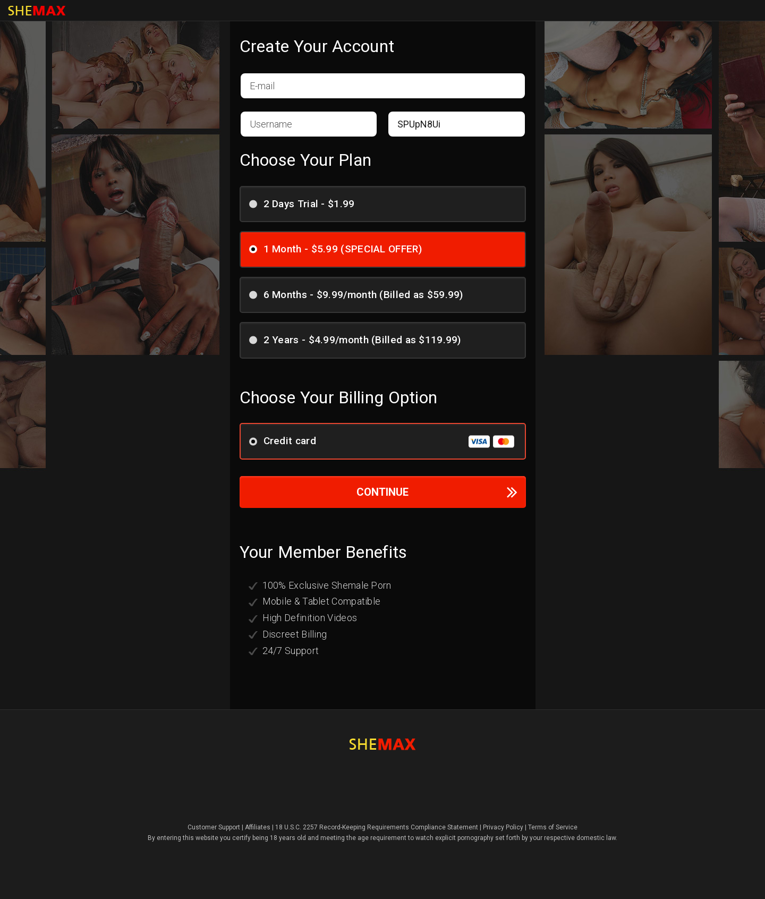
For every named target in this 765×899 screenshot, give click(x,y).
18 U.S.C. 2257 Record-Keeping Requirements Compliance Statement (376, 827)
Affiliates (257, 827)
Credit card (381, 441)
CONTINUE (436, 491)
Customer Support (214, 827)
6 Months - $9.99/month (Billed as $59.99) (359, 294)
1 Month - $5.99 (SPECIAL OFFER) (339, 248)
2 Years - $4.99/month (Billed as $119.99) (358, 339)
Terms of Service (552, 827)
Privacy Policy (503, 827)
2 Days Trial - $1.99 (305, 203)
